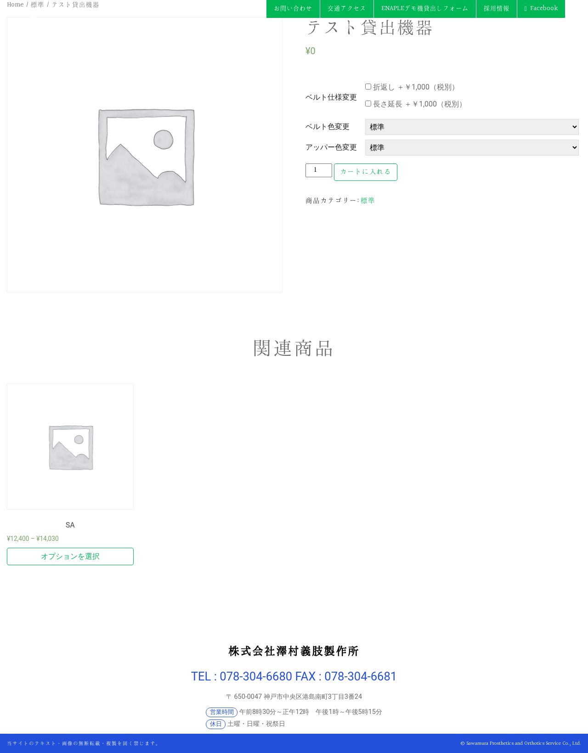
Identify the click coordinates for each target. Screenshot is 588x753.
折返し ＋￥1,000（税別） (412, 87)
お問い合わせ (293, 8)
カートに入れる (365, 172)
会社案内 (316, 26)
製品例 (343, 26)
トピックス (550, 26)
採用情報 (496, 8)
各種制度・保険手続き (499, 26)
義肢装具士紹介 (383, 26)
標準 (368, 201)
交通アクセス (347, 8)
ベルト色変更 (327, 126)
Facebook (544, 8)
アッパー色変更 (331, 147)
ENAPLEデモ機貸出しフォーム (425, 8)
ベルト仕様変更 (331, 97)
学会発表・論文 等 (434, 26)
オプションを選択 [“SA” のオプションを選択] (70, 556)
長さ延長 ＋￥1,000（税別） (415, 104)
